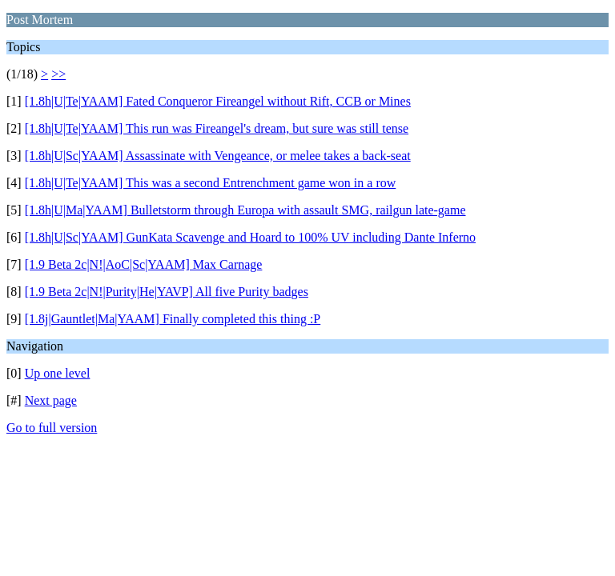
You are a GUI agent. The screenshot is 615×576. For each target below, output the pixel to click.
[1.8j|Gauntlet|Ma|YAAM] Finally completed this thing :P (173, 319)
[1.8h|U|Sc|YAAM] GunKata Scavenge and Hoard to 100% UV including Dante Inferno (250, 237)
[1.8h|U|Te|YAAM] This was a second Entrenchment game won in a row (210, 183)
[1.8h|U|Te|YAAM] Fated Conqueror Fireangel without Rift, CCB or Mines (218, 101)
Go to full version (51, 427)
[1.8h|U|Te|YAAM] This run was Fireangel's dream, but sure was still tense (216, 128)
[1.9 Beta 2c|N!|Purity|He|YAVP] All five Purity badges (166, 291)
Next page (51, 400)
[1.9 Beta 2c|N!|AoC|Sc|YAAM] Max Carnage (144, 264)
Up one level (57, 373)
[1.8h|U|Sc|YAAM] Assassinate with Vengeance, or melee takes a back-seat (218, 155)
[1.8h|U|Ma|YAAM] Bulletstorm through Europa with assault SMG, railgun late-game (245, 210)
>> (58, 74)
